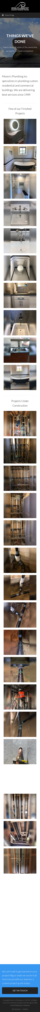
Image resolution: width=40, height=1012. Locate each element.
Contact (25, 1009)
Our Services (16, 1009)
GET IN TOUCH (20, 990)
